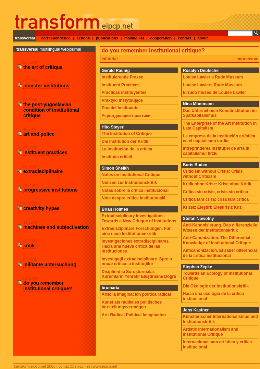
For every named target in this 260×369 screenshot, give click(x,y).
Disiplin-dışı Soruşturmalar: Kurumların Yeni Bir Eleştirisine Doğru (139, 274)
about (202, 38)
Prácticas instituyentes (124, 92)
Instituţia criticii (117, 157)
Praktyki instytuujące (122, 100)
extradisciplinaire (43, 171)
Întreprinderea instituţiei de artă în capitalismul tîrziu (216, 151)
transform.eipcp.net (30, 366)
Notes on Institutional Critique (131, 174)
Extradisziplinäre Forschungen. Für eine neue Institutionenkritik (136, 231)
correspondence (56, 38)
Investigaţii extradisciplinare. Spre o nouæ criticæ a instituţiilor (137, 261)
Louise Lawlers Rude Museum (212, 85)
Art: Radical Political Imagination (134, 314)
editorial (110, 59)
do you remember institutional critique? (47, 285)
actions (83, 38)
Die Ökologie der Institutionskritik (216, 286)
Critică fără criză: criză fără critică (216, 199)
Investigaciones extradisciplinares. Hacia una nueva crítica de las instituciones (136, 246)
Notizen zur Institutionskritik (129, 182)
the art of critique (42, 67)
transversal (25, 38)
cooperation (161, 38)
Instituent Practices (121, 85)
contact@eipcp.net (74, 366)
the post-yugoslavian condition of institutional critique (51, 110)
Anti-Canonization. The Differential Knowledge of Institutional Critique (217, 240)
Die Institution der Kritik (125, 141)
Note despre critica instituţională (133, 198)
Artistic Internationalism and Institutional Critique (210, 331)
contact (184, 38)
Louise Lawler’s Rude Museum (213, 77)
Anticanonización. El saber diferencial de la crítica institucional (220, 253)
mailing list (134, 38)
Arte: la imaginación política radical (136, 294)
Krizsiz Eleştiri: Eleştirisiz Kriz (212, 207)
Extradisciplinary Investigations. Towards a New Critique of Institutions (139, 218)
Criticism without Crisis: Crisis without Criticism (213, 174)
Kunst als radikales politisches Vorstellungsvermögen (132, 304)
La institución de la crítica (127, 149)
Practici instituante (120, 108)
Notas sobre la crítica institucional (135, 190)
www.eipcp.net (105, 366)
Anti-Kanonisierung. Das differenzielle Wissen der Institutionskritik (220, 227)
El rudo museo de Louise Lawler (214, 92)
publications (107, 38)
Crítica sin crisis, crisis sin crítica (215, 191)
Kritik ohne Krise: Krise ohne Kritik (217, 184)
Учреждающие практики (126, 115)
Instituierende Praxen (123, 77)
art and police (38, 134)
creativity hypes (41, 208)
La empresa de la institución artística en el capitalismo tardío (219, 138)
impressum (248, 59)
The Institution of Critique (127, 133)
